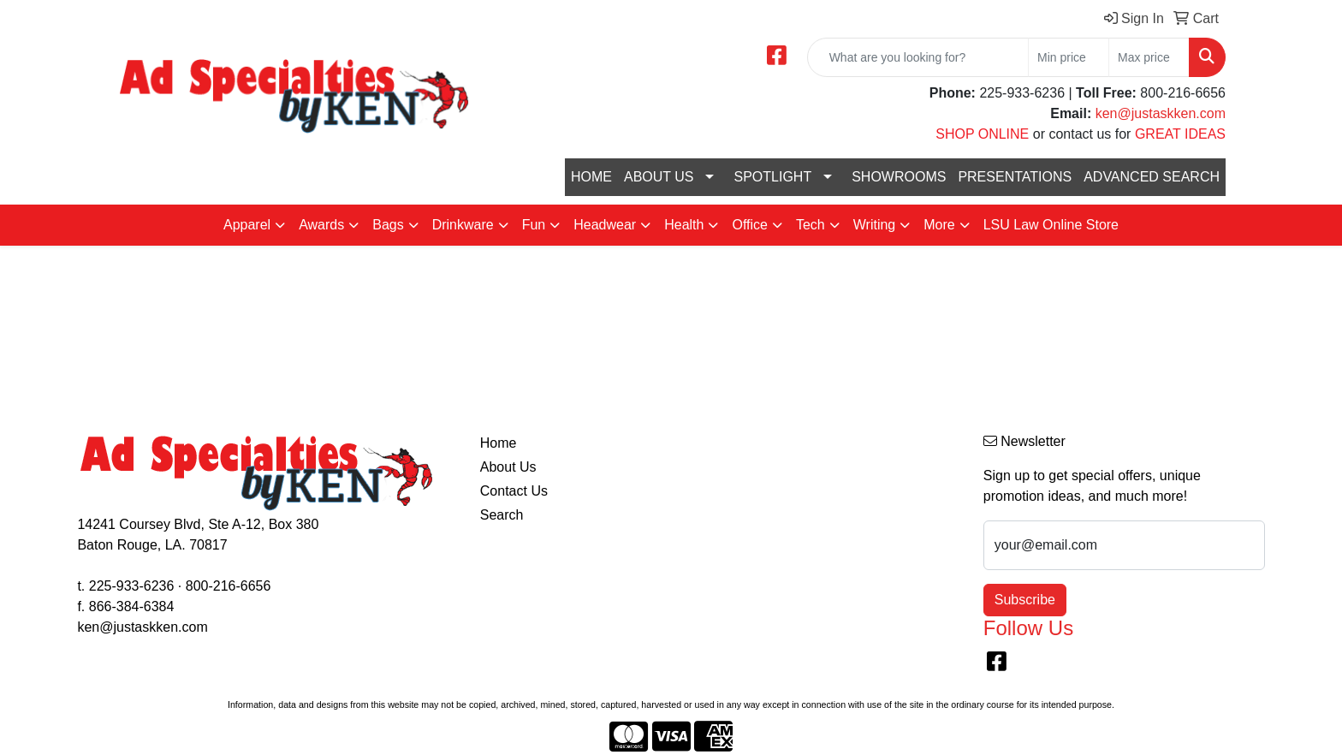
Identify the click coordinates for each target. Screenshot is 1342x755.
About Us (508, 467)
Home (498, 443)
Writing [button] (874, 224)
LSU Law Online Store (1051, 224)
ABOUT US (659, 176)
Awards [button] (321, 224)
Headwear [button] (604, 224)
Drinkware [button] (463, 224)
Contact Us (514, 491)
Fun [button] (534, 224)
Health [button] (684, 224)
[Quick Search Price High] (1149, 57)
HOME (591, 176)
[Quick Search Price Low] (1068, 57)
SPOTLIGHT (772, 176)
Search (502, 515)
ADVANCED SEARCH (1152, 176)
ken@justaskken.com (1161, 113)
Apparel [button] (246, 224)
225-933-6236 (132, 586)
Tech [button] (810, 224)
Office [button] (750, 224)
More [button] (938, 224)
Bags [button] (387, 224)
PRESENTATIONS (1015, 176)
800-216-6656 (228, 586)
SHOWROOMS (899, 176)
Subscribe (1025, 599)
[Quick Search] (918, 57)
